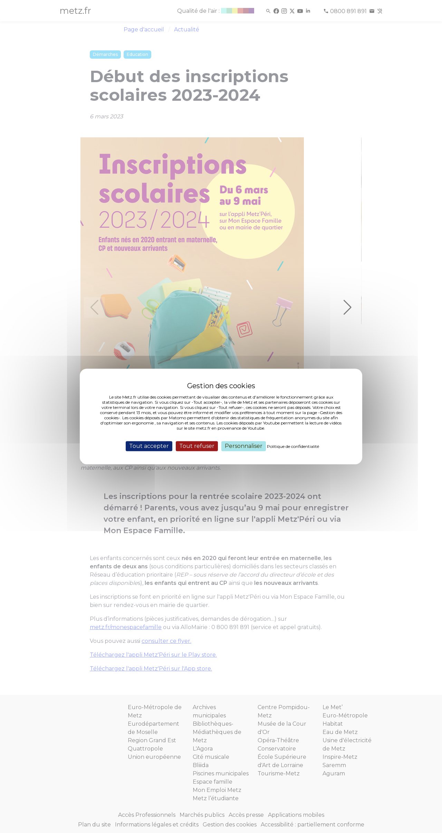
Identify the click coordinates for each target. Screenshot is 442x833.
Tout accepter (149, 446)
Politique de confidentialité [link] (293, 446)
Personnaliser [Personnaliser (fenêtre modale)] (243, 446)
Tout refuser (196, 446)
